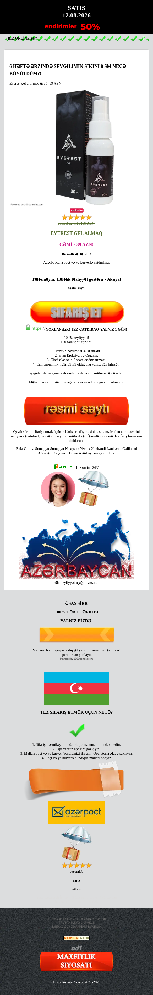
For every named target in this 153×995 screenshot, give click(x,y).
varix (76, 880)
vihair (76, 889)
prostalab (77, 871)
